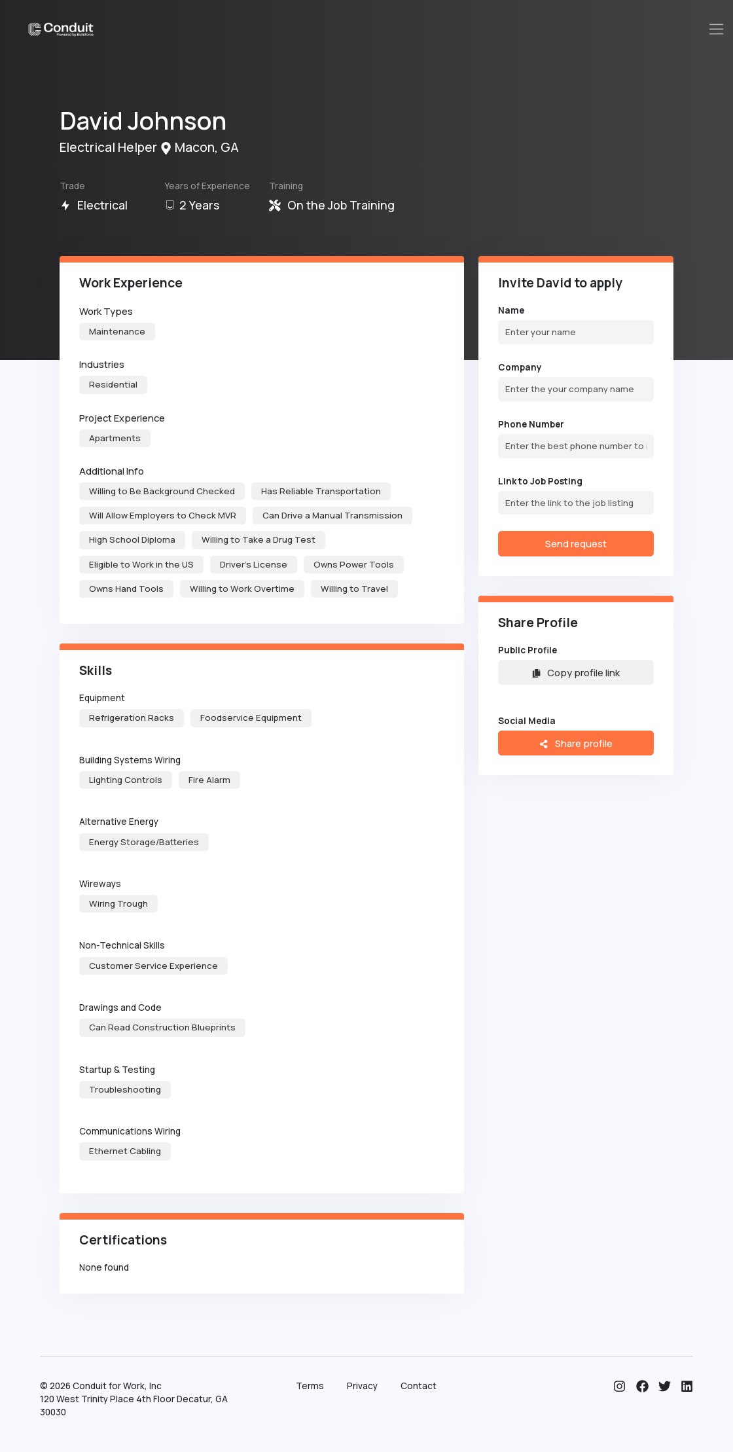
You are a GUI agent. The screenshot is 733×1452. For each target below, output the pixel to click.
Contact (419, 1386)
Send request (576, 543)
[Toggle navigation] (716, 29)
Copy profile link (576, 672)
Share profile (575, 743)
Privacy (362, 1386)
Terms (310, 1386)
